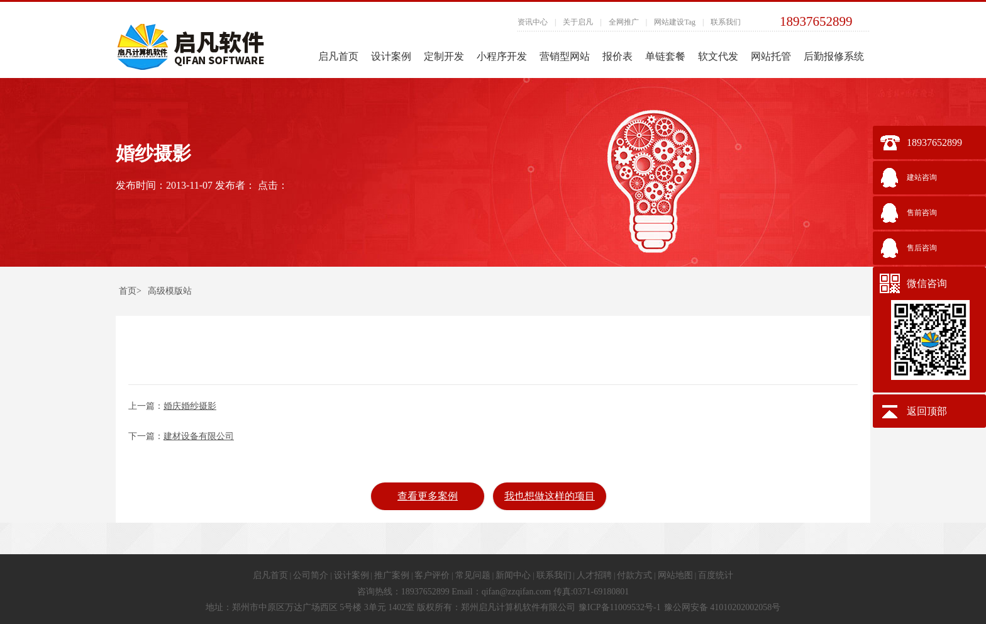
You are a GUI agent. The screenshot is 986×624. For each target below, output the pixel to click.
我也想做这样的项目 (549, 496)
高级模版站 (170, 291)
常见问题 (472, 575)
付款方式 (634, 575)
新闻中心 (513, 575)
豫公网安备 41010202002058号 (722, 607)
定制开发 (444, 56)
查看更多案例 (427, 496)
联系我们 (726, 22)
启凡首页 (338, 56)
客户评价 (432, 575)
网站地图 (675, 575)
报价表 (617, 56)
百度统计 (715, 575)
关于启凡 (578, 22)
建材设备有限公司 (198, 436)
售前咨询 (922, 212)
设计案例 (391, 56)
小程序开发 (502, 56)
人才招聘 (594, 575)
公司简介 (310, 575)
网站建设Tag (674, 22)
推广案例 (391, 575)
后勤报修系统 (834, 56)
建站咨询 (922, 177)
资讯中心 (533, 22)
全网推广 (624, 22)
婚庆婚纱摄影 (189, 406)
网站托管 (771, 56)
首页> (130, 291)
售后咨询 (922, 247)
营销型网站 (565, 56)
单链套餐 (665, 56)
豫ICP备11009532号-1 (620, 607)
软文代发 (718, 56)
